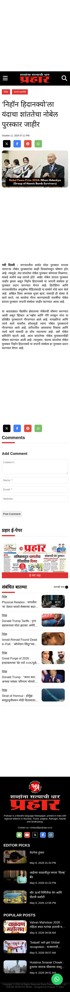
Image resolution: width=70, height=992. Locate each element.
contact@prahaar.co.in (41, 827)
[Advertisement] (35, 34)
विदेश (6, 92)
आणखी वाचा (61, 587)
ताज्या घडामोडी (20, 92)
